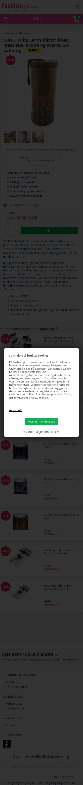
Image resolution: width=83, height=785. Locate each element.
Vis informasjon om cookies (41, 431)
